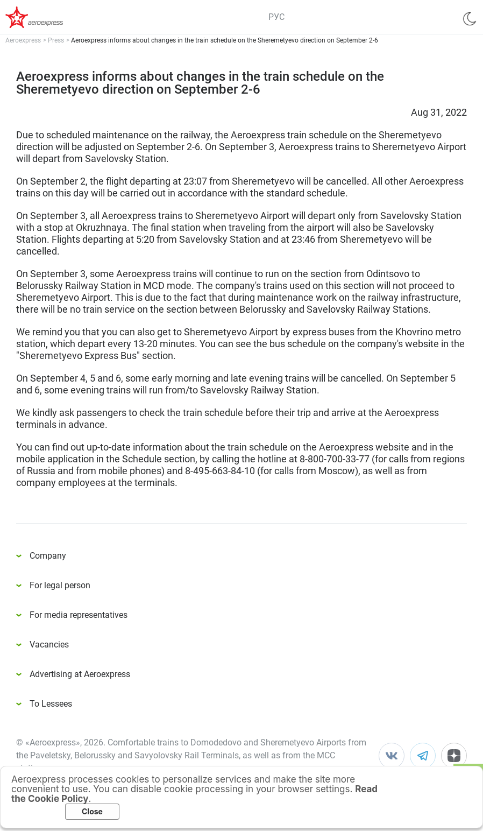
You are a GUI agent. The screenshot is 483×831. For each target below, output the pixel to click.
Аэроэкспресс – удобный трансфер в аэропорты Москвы (48, 17)
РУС (276, 17)
